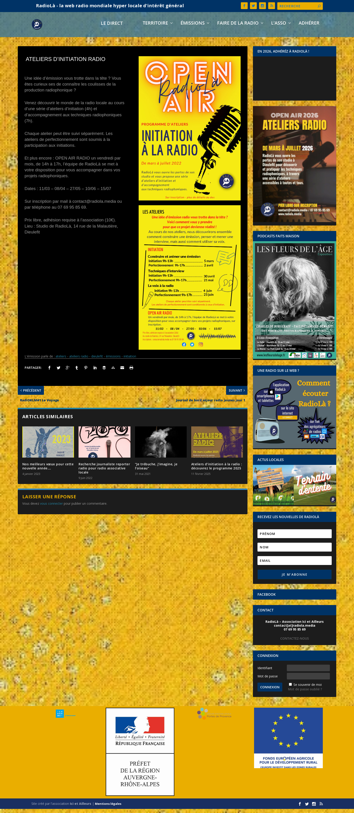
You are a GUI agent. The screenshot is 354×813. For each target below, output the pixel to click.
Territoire (155, 27)
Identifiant (264, 672)
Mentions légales (108, 808)
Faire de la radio (238, 27)
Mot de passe (267, 680)
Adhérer (309, 27)
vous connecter (51, 507)
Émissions (193, 27)
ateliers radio (78, 360)
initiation (130, 360)
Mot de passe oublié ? (305, 693)
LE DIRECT (112, 27)
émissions (113, 360)
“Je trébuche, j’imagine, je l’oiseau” (156, 470)
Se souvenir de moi (307, 688)
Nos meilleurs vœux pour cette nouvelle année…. (48, 470)
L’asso (278, 27)
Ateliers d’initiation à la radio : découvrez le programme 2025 (216, 470)
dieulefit (97, 360)
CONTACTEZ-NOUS (294, 642)
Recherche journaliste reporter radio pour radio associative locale (104, 472)
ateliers (61, 360)
